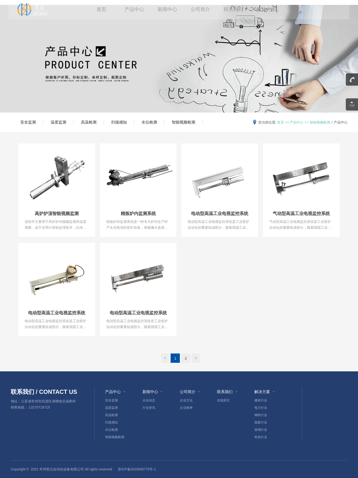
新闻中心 (167, 10)
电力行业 (260, 408)
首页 (102, 10)
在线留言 (223, 400)
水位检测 (149, 122)
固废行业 (260, 422)
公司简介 (200, 10)
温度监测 (58, 122)
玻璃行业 (260, 430)
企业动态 (148, 400)
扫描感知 (119, 122)
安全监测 (28, 122)
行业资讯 (148, 408)
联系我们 (232, 10)
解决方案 (265, 10)
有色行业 (260, 437)
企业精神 (186, 408)
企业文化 (186, 400)
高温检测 (89, 122)
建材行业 (260, 400)
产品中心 (135, 10)
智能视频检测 (183, 122)
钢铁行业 (260, 415)
